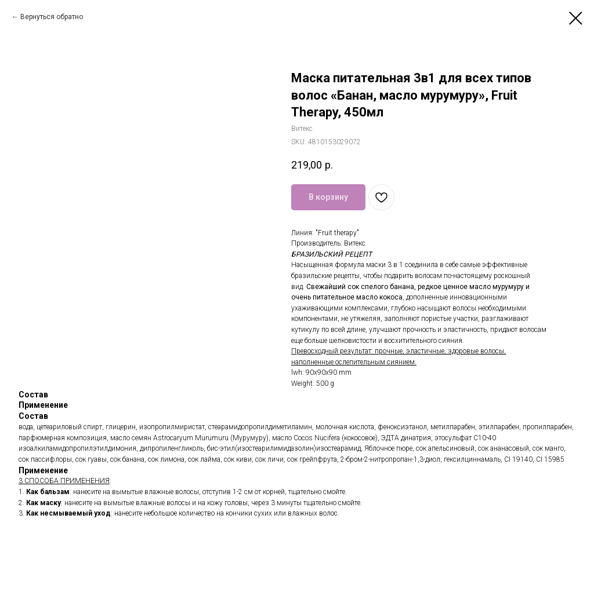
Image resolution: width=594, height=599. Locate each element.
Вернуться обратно (51, 17)
